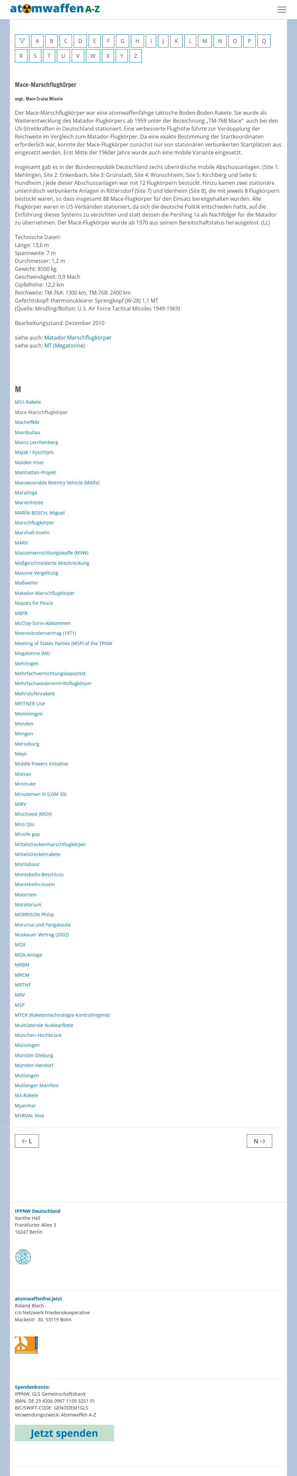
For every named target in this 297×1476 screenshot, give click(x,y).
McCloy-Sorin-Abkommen (43, 623)
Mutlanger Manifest (37, 1085)
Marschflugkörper (34, 522)
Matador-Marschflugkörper (45, 593)
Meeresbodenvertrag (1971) (45, 633)
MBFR (21, 613)
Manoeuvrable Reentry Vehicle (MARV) (57, 482)
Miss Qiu (24, 824)
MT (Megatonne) (64, 345)
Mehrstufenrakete (35, 693)
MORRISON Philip (34, 914)
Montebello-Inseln (35, 884)
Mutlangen (27, 1075)
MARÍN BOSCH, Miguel (40, 513)
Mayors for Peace (34, 603)
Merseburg (27, 744)
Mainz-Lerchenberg (36, 442)
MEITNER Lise (30, 703)
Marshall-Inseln (32, 532)
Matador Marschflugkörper (78, 337)
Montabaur (27, 864)
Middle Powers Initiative (41, 763)
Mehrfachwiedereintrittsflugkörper (53, 683)
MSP (19, 1005)
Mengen (24, 733)
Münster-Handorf (34, 1065)
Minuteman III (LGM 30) (40, 794)
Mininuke (25, 784)
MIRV (20, 804)
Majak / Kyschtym (34, 452)
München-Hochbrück (38, 1035)
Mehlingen (27, 663)
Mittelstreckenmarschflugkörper (50, 844)
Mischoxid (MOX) (33, 814)
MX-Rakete (26, 1095)
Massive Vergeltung (36, 573)
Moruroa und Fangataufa (42, 925)
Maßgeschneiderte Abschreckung (52, 563)
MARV (21, 543)
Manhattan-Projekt (35, 472)
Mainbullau (27, 432)
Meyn (21, 754)
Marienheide (29, 502)
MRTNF (23, 985)
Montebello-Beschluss (39, 874)
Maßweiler (26, 583)
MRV (20, 995)
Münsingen (27, 1045)
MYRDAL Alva (29, 1115)
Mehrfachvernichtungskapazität (50, 673)
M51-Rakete (28, 402)
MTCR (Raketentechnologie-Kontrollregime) (62, 1015)
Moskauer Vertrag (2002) (42, 934)
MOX (20, 944)
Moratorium (28, 904)
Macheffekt (27, 422)
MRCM (22, 975)
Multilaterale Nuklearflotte (44, 1025)
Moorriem (26, 894)
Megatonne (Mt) (32, 653)
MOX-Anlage (28, 955)
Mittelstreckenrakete (37, 854)
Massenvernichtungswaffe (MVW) (51, 553)
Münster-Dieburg (34, 1055)
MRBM (22, 965)
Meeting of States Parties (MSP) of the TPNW (63, 643)
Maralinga (26, 492)
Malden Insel (29, 462)
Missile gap (27, 834)
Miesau (23, 774)
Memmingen (29, 714)
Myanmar (25, 1105)
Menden (24, 723)
